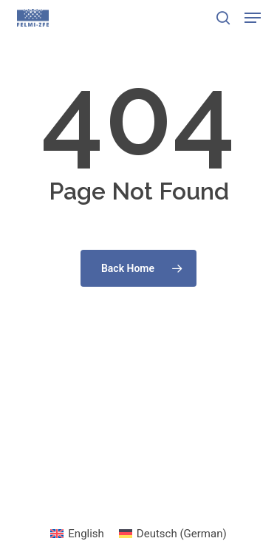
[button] (252, 17)
